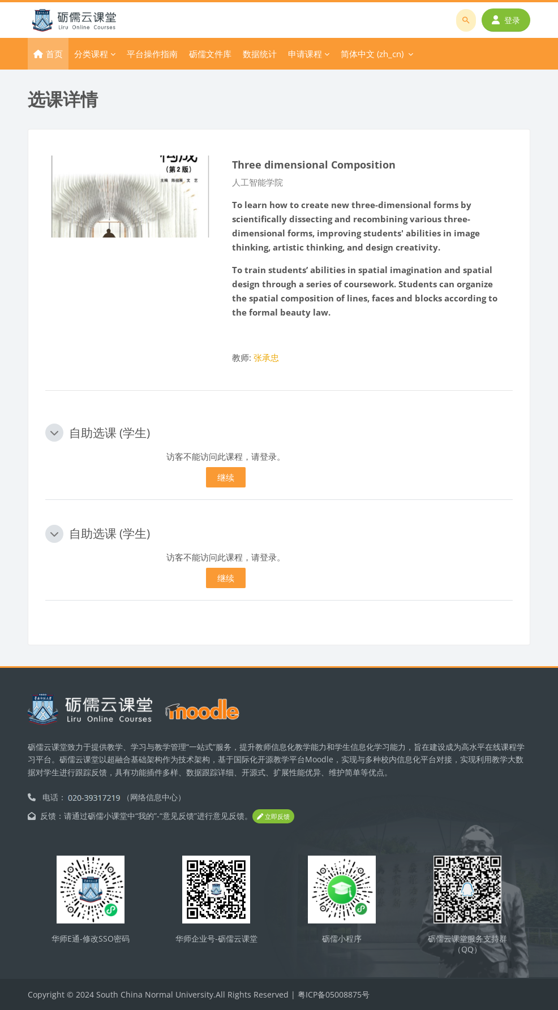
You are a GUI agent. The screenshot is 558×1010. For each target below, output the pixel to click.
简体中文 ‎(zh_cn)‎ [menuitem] (372, 53)
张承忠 (266, 357)
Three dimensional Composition (314, 164)
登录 (506, 20)
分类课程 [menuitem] (91, 53)
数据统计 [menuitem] (260, 53)
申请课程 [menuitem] (305, 53)
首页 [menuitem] (54, 53)
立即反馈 (273, 816)
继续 (225, 477)
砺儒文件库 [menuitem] (210, 53)
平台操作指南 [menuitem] (152, 53)
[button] (54, 433)
